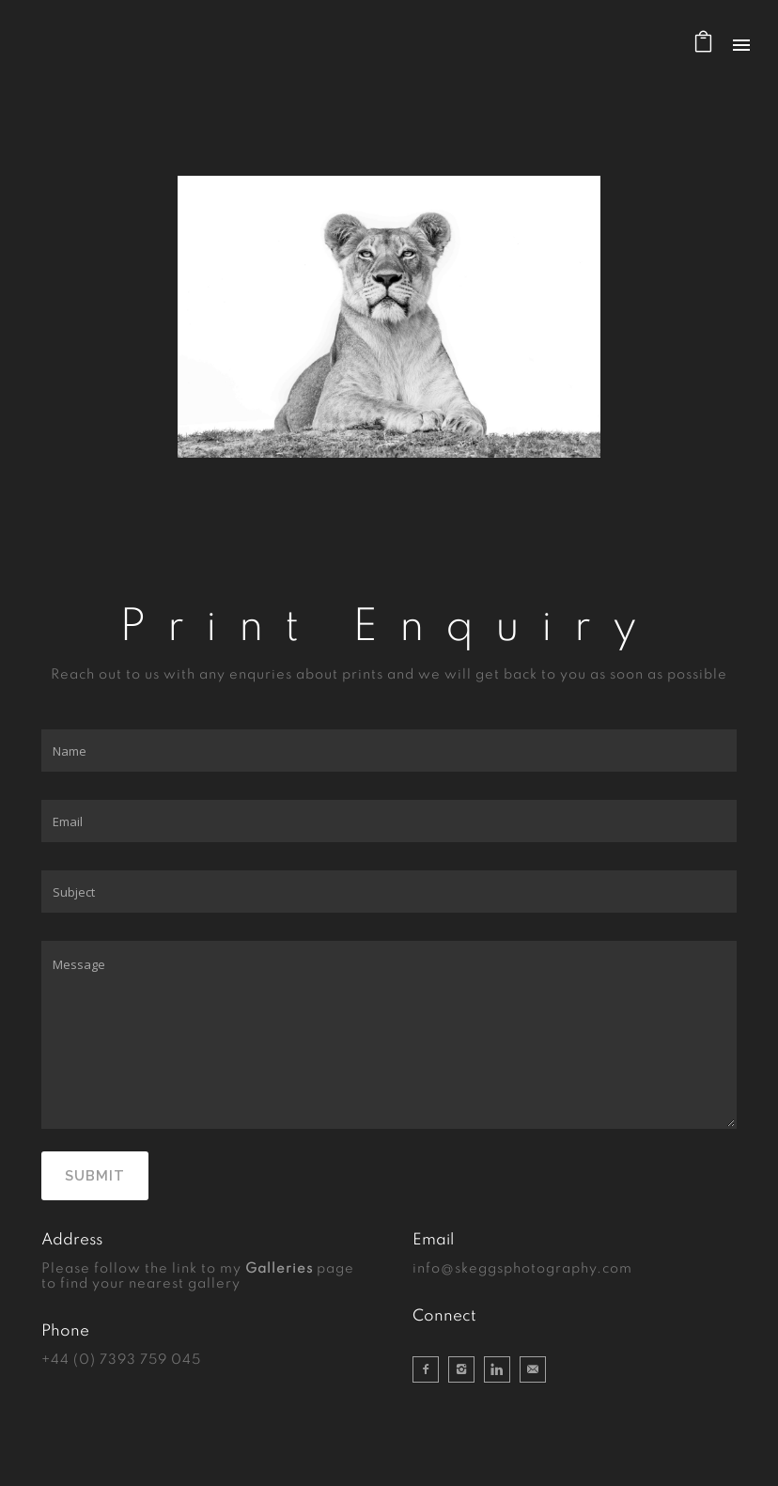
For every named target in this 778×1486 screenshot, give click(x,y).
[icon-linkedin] (502, 1369)
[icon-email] (533, 1369)
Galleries (279, 1268)
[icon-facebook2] (430, 1369)
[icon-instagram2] (466, 1369)
